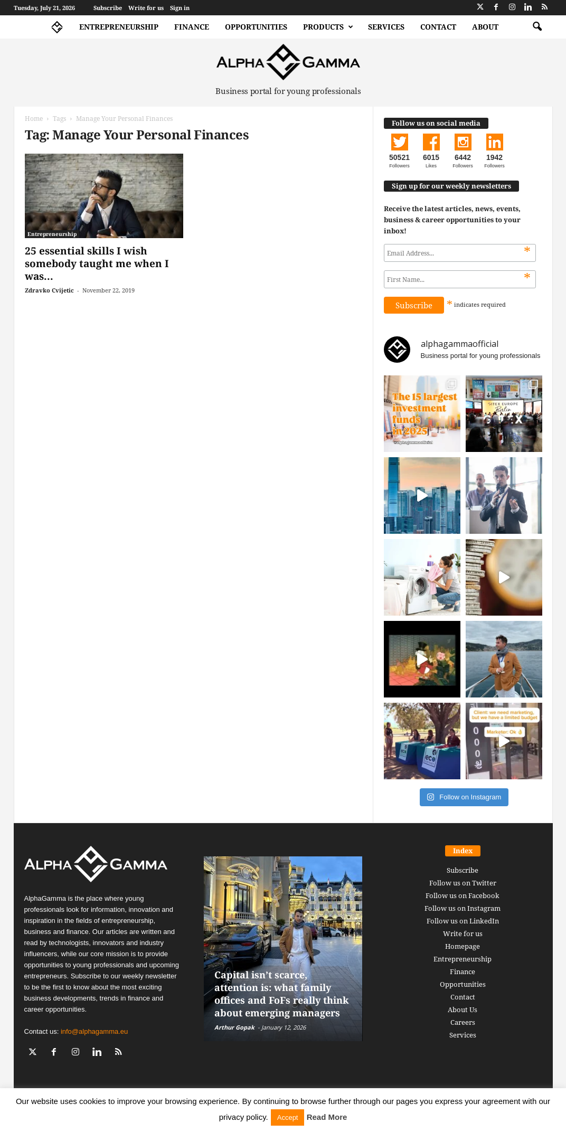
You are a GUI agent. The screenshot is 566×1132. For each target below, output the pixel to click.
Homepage (462, 946)
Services (386, 27)
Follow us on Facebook (462, 895)
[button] (537, 27)
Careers (462, 1022)
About (485, 27)
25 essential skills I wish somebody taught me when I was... (97, 263)
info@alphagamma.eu (94, 1031)
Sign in (180, 8)
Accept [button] (287, 1117)
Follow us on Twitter (462, 883)
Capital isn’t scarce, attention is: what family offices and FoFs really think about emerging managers (281, 993)
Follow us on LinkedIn (463, 921)
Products (328, 27)
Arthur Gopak (234, 1027)
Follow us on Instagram (463, 908)
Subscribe (107, 8)
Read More (327, 1116)
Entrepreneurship (118, 27)
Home (34, 118)
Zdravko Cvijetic (49, 290)
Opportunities (256, 27)
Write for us (146, 8)
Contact (438, 27)
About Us (462, 1009)
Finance (191, 27)
